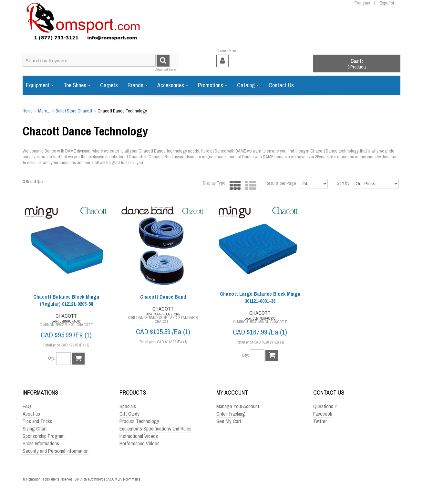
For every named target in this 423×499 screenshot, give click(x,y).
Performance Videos (139, 443)
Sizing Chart (35, 428)
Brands (138, 85)
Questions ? (325, 406)
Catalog (248, 85)
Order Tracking (230, 413)
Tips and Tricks (37, 421)
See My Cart (228, 421)
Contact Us (281, 85)
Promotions (212, 85)
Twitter (320, 421)
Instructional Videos (138, 436)
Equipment (40, 85)
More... (44, 111)
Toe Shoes (77, 85)
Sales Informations (41, 443)
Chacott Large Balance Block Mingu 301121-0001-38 (260, 297)
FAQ (27, 406)
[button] (356, 63)
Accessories (172, 85)
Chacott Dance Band (163, 296)
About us (31, 413)
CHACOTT (66, 315)
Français (362, 3)
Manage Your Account (237, 406)
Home (28, 111)
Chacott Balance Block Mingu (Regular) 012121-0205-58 (66, 300)
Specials (127, 406)
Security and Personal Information (55, 450)
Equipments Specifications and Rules (155, 428)
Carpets (109, 85)
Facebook (322, 413)
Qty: (51, 358)
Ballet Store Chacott (74, 111)
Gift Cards (129, 413)
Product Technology (139, 421)
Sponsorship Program (44, 436)
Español (387, 3)
